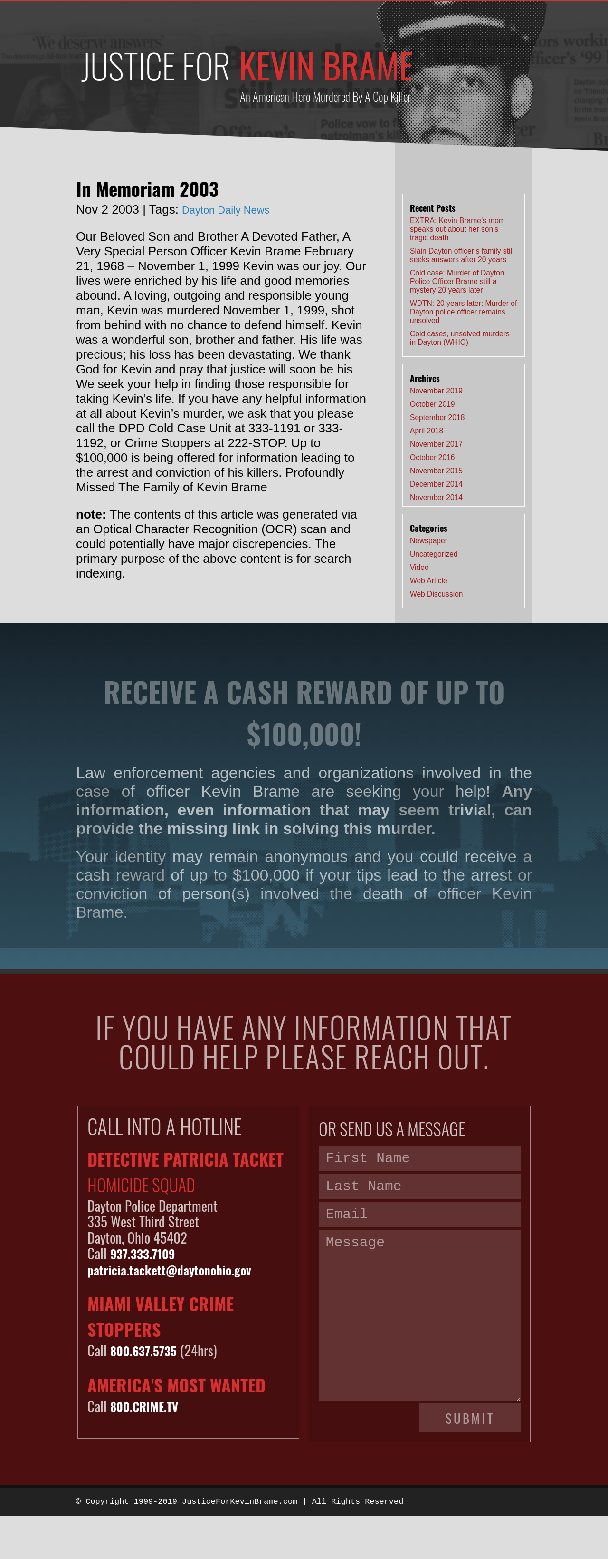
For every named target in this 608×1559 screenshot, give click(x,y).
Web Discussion (436, 594)
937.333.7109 (148, 1253)
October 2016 (432, 457)
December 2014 (436, 484)
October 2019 (432, 404)
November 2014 (436, 497)
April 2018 (426, 431)
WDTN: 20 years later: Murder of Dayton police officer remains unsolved (463, 311)
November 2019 (436, 391)
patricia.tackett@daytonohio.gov (181, 1269)
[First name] (420, 1160)
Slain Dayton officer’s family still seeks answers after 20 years (461, 255)
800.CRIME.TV (149, 1405)
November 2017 (436, 444)
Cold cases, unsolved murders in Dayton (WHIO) (460, 338)
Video (419, 567)
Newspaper (428, 541)
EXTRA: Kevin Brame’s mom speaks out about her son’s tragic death (457, 229)
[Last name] (420, 1191)
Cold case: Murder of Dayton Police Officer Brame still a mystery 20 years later (457, 281)
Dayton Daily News (234, 209)
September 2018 (437, 417)
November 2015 (436, 471)
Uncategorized (434, 554)
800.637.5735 (149, 1350)
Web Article (428, 581)
